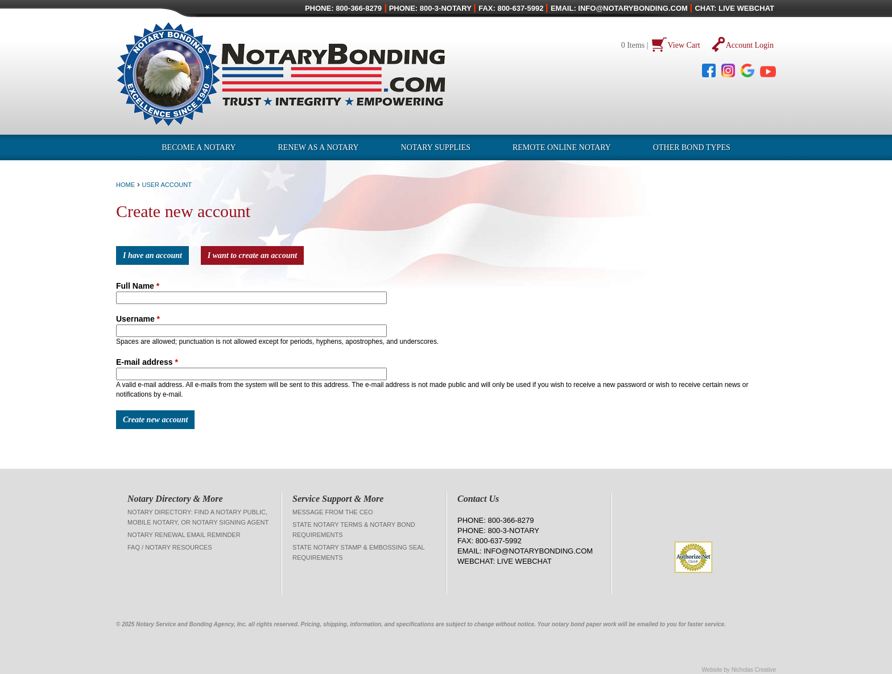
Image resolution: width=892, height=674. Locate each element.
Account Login (750, 45)
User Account (166, 184)
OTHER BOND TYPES (691, 147)
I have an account (152, 255)
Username (138, 318)
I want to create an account (253, 255)
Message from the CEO (332, 512)
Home (125, 184)
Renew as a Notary (318, 147)
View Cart (684, 45)
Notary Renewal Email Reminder (184, 534)
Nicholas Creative (754, 670)
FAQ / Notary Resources (169, 547)
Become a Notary (199, 147)
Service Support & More (337, 499)
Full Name (137, 285)
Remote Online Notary (562, 147)
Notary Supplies (435, 147)
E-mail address (147, 362)
